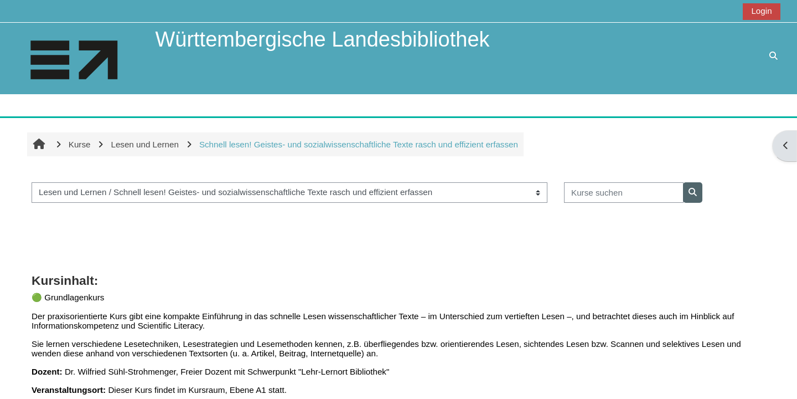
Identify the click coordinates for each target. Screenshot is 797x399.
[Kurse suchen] (624, 192)
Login (761, 11)
